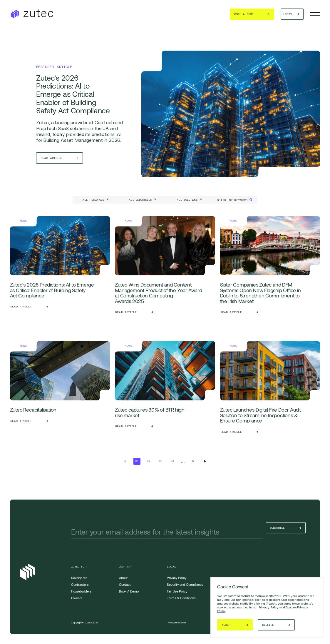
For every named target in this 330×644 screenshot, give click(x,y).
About (123, 578)
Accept (227, 624)
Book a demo (233, 14)
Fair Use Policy (177, 591)
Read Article (51, 158)
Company (125, 566)
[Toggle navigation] (315, 14)
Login (279, 14)
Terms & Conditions (181, 598)
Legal (171, 566)
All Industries (140, 199)
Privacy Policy (269, 607)
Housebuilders (81, 591)
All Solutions (187, 199)
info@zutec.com (177, 622)
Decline (268, 624)
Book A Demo (129, 591)
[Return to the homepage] (31, 14)
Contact (125, 584)
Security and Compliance (185, 584)
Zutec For (78, 566)
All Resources (93, 199)
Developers (79, 578)
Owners (76, 598)
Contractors (79, 584)
